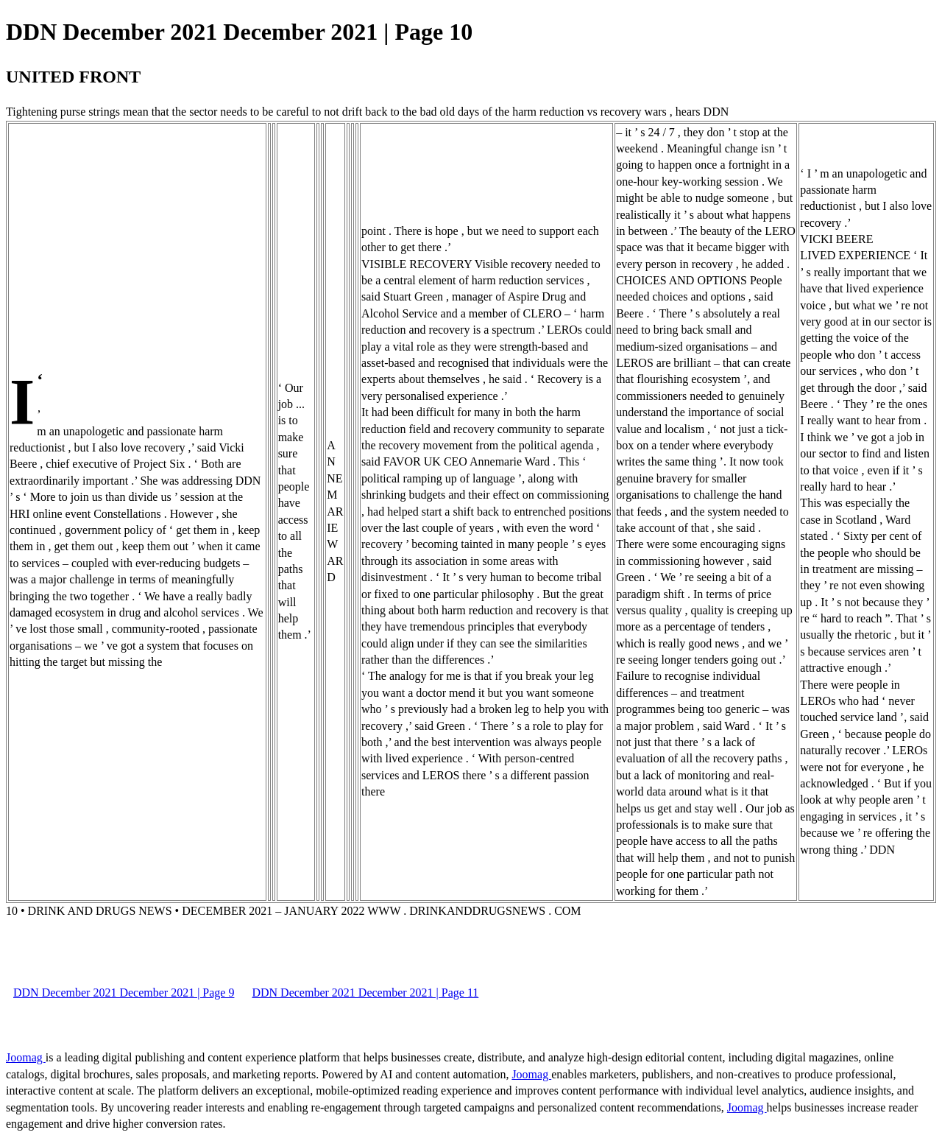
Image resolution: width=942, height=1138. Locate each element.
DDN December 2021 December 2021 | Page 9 (123, 992)
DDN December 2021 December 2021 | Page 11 (365, 992)
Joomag (26, 1057)
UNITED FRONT (73, 76)
